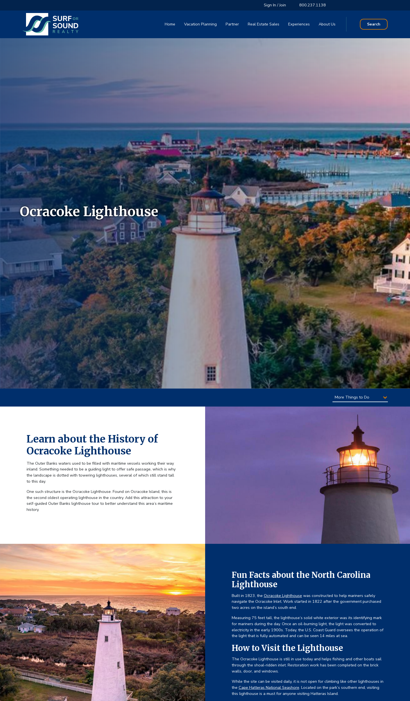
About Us (327, 24)
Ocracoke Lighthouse (283, 595)
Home (170, 24)
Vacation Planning (200, 24)
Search (373, 24)
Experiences (299, 24)
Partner (232, 24)
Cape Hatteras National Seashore (269, 687)
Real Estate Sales (263, 24)
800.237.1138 (312, 5)
